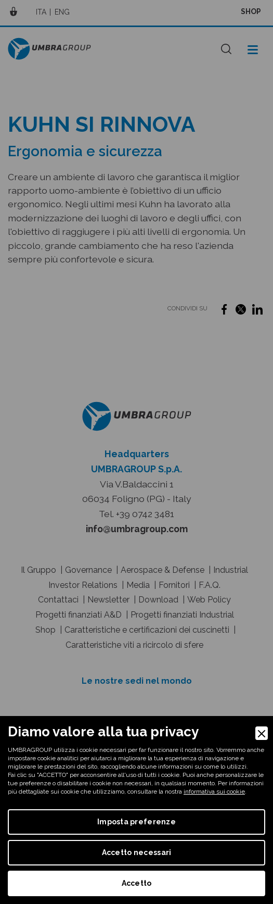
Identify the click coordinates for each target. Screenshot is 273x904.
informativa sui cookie (214, 791)
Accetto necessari (137, 852)
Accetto (137, 883)
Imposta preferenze (136, 822)
